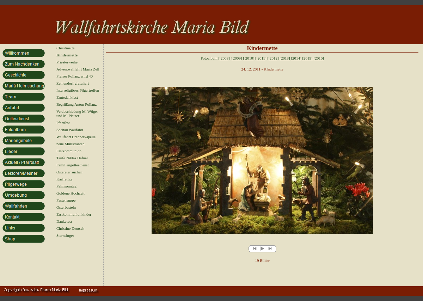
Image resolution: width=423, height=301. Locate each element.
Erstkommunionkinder (73, 214)
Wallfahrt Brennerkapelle (76, 137)
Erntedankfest (67, 97)
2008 (224, 58)
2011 (261, 58)
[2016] (319, 58)
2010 (248, 58)
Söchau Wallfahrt (69, 130)
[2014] (296, 58)
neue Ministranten (70, 144)
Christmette (65, 48)
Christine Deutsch (70, 228)
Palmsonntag (66, 186)
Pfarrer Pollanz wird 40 (74, 76)
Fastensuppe (65, 200)
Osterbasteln (66, 207)
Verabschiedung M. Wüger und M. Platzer (77, 113)
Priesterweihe (67, 62)
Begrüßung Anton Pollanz (76, 104)
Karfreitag (64, 179)
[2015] (307, 58)
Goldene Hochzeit (70, 193)
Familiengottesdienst (72, 165)
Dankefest (64, 221)
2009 (236, 58)
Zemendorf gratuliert (72, 83)
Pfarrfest (63, 123)
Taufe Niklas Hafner (72, 158)
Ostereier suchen (69, 172)
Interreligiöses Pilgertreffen (77, 90)
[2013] (285, 58)
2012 (273, 58)
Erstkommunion (68, 151)
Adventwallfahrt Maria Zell (77, 69)
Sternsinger (65, 235)
